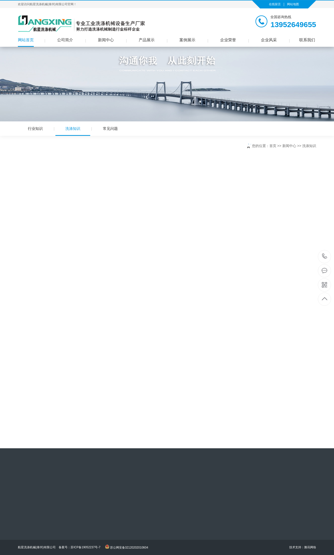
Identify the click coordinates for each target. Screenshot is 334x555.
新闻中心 (106, 40)
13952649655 (324, 256)
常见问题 (110, 128)
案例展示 (187, 40)
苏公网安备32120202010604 (129, 547)
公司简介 (65, 40)
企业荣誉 (228, 40)
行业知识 (35, 128)
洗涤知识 (72, 131)
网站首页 (26, 40)
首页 (272, 146)
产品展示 (147, 40)
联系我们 (307, 40)
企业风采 (269, 40)
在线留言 (275, 4)
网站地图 (293, 4)
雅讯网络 (310, 547)
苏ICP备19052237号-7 (85, 547)
